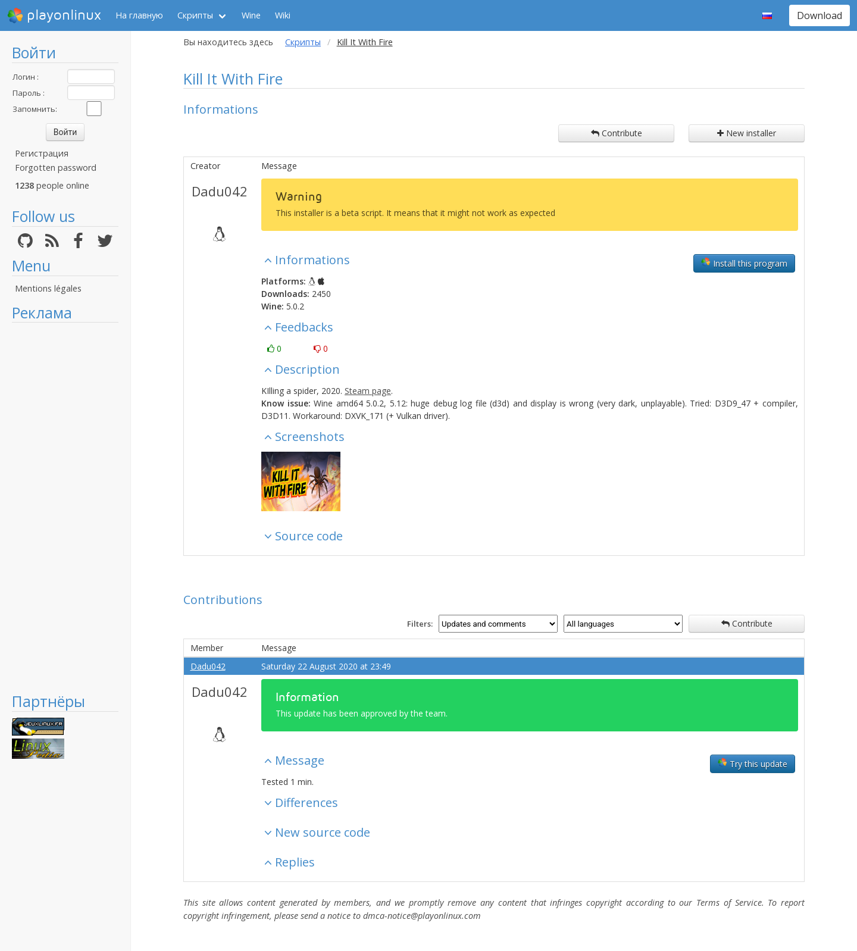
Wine (251, 15)
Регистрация (41, 153)
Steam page (368, 390)
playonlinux (54, 15)
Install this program (744, 263)
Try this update (752, 763)
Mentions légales (48, 288)
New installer (746, 133)
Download (819, 15)
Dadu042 (220, 191)
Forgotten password (55, 167)
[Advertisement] (65, 507)
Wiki (282, 15)
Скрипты (195, 15)
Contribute (616, 133)
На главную (139, 15)
